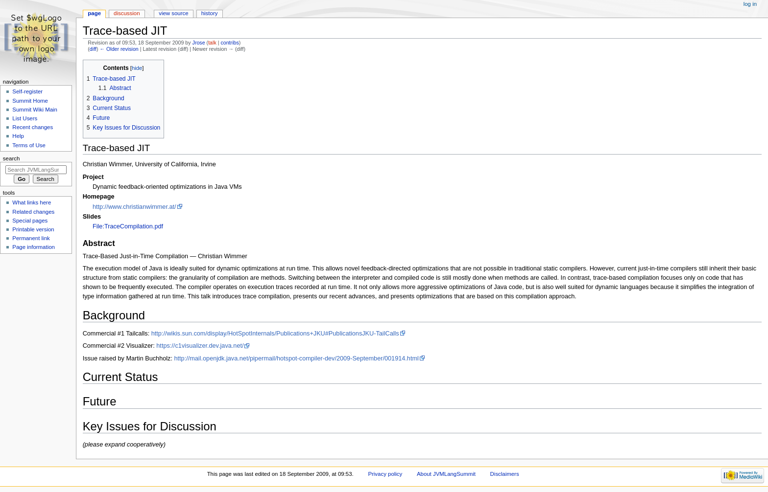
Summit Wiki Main (34, 109)
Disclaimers (504, 474)
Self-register (27, 91)
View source (173, 13)
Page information (33, 247)
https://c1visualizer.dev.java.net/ (199, 345)
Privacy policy (385, 474)
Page (94, 13)
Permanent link (30, 238)
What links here (31, 202)
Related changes (33, 212)
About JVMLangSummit (446, 474)
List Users (24, 118)
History (209, 13)
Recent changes (32, 127)
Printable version (33, 229)
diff (93, 49)
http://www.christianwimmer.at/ (134, 206)
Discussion (127, 13)
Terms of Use (28, 145)
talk (212, 42)
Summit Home (30, 101)
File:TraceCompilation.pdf (128, 226)
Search (11, 158)
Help (18, 136)
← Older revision (118, 49)
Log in (750, 4)
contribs (229, 42)
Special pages (30, 221)
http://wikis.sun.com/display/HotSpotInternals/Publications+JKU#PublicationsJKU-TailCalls (275, 333)
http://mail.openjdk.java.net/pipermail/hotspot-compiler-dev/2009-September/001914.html (296, 358)
